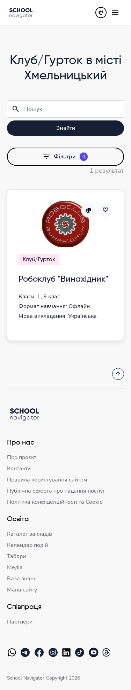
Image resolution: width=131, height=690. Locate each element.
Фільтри (65, 156)
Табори (16, 556)
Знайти (65, 128)
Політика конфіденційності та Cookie (55, 502)
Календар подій (27, 545)
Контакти (19, 468)
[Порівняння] (101, 12)
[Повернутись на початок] (118, 374)
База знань (22, 578)
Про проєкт (21, 457)
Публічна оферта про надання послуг (56, 491)
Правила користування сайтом (47, 480)
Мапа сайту (22, 590)
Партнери (19, 622)
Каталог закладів (29, 534)
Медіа (15, 567)
